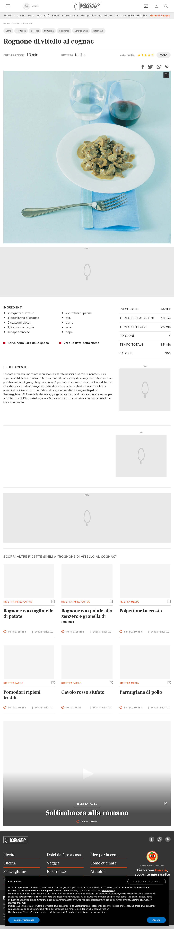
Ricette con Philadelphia (131, 15)
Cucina (21, 15)
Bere (31, 15)
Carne (8, 30)
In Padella (49, 30)
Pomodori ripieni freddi (22, 695)
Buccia (161, 870)
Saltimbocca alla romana (87, 812)
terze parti (57, 893)
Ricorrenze (64, 30)
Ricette (9, 15)
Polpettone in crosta (140, 611)
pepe (69, 332)
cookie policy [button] (108, 890)
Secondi (27, 23)
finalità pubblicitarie (26, 900)
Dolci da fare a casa (65, 15)
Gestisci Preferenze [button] (24, 920)
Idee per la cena (91, 15)
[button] (143, 67)
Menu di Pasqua (160, 15)
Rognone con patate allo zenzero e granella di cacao (86, 616)
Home (6, 23)
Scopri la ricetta (43, 632)
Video (108, 15)
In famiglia (98, 30)
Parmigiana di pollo (140, 692)
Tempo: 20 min (87, 821)
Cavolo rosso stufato (83, 692)
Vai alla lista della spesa (81, 343)
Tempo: (16, 632)
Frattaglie (21, 30)
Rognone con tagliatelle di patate (28, 613)
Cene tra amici (81, 30)
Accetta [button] (156, 920)
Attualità (43, 15)
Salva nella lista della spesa (28, 343)
